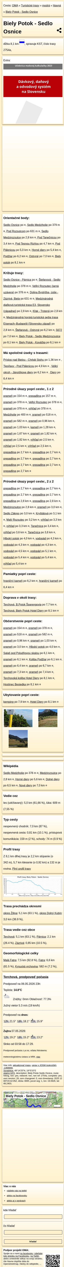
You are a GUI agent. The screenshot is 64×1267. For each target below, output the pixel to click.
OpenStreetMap (27, 206)
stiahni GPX (9, 1073)
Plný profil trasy (21, 868)
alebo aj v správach (16, 1200)
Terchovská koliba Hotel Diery (21, 678)
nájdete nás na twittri (17, 1190)
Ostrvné (34, 256)
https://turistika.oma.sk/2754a (16, 209)
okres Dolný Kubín (51, 913)
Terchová (8, 936)
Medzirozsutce (12, 507)
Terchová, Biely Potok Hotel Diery (23, 610)
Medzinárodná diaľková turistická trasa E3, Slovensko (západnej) (28, 305)
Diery (53, 372)
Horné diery (39, 249)
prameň (8, 395)
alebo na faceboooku (17, 1195)
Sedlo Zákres (11, 513)
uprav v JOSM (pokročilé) (44, 1065)
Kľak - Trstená (41, 311)
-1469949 (8, 1068)
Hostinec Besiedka (14, 684)
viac (38, 1056)
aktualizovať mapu (22, 1065)
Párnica (41, 936)
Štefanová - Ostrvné (27, 330)
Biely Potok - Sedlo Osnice (22, 11)
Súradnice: (8, 1070)
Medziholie (9, 414)
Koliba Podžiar (38, 659)
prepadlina (35, 395)
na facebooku (26, 1253)
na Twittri (34, 1256)
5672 (59, 330)
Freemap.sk (45, 206)
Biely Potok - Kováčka (32, 342)
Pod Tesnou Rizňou (27, 243)
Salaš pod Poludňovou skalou (21, 653)
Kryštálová (42, 513)
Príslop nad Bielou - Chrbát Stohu (23, 359)
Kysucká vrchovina (26, 966)
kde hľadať (9, 1210)
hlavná (57, 5)
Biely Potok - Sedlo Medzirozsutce (39, 336)
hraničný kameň (13, 580)
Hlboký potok (11, 538)
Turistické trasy (30, 5)
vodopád (40, 538)
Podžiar (8, 256)
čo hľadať (9, 1225)
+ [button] (8, 131)
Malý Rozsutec (15, 519)
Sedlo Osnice (11, 224)
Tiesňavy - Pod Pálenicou (18, 366)
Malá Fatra (9, 960)
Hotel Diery (36, 701)
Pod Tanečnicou (47, 237)
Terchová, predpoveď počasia (25, 977)
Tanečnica (37, 526)
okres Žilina (10, 913)
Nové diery (25, 785)
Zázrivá (19, 943)
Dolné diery (53, 779)
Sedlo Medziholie (37, 224)
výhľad (32, 408)
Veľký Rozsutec (38, 402)
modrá (46, 5)
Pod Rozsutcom (16, 231)
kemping (8, 701)
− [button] (8, 137)
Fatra (42, 960)
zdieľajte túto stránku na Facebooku (22, 1254)
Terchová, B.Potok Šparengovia (22, 604)
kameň (35, 427)
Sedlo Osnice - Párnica (17, 279)
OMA (15, 5)
